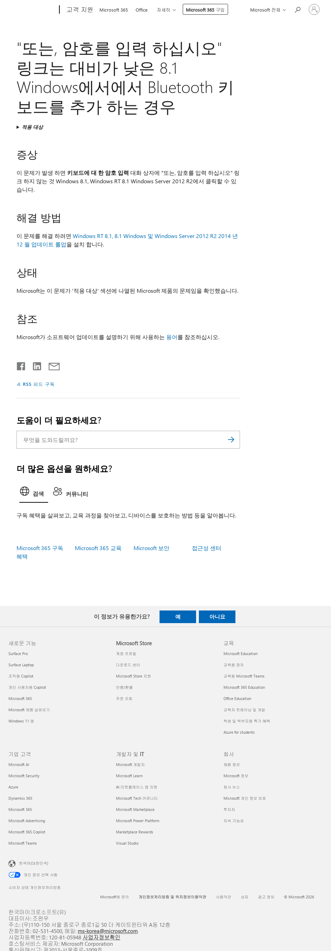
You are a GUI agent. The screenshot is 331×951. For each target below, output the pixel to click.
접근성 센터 (206, 548)
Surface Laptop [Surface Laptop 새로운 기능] (21, 664)
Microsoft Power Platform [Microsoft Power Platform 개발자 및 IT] (137, 820)
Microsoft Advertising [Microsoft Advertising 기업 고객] (26, 820)
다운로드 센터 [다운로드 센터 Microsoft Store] (128, 664)
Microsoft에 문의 (114, 896)
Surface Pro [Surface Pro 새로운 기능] (18, 653)
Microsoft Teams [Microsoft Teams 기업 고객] (22, 843)
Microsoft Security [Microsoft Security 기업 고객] (23, 775)
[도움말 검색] (297, 9)
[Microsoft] (32, 9)
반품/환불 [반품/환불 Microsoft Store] (124, 687)
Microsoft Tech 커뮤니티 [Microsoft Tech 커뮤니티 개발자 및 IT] (137, 798)
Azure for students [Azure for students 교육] (239, 732)
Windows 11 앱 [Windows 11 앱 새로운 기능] (21, 721)
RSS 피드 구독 (39, 384)
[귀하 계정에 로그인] (314, 9)
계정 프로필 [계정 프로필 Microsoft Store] (126, 653)
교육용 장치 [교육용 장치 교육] (233, 664)
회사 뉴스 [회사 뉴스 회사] (231, 787)
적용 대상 (32, 127)
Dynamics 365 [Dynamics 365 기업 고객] (20, 798)
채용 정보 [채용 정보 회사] (231, 764)
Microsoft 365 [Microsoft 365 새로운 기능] (20, 698)
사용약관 (223, 896)
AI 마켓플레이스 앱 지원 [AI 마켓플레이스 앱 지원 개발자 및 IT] (136, 787)
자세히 (163, 10)
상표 (244, 896)
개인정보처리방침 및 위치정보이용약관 (172, 896)
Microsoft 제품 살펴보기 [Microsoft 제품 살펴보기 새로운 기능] (29, 709)
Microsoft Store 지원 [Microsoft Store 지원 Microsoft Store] (133, 676)
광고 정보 (266, 896)
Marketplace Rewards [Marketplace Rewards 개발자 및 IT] (134, 831)
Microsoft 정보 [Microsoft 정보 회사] (235, 775)
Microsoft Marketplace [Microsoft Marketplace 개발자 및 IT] (135, 809)
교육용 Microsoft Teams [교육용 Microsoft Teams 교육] (244, 676)
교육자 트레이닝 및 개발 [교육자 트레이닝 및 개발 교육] (244, 709)
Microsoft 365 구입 (205, 10)
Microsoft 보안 (151, 548)
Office (142, 10)
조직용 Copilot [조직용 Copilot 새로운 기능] (20, 676)
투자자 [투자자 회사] (229, 809)
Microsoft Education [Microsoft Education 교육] (240, 653)
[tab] (33, 493)
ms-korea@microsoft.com (108, 931)
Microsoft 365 (113, 10)
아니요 (217, 616)
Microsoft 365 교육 (98, 548)
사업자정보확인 (102, 937)
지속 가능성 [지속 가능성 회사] (233, 820)
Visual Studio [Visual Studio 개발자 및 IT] (127, 843)
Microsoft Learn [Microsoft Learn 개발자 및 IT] (129, 775)
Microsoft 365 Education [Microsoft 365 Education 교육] (244, 687)
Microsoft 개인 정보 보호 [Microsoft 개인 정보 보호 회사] (244, 798)
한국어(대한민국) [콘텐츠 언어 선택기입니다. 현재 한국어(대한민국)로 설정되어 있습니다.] (33, 862)
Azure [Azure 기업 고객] (13, 787)
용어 (171, 337)
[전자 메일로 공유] (51, 364)
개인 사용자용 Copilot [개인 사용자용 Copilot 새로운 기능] (27, 687)
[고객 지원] (79, 9)
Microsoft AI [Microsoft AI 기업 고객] (18, 764)
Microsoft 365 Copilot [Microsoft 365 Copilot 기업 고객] (26, 831)
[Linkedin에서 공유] (34, 364)
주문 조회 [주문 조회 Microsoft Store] (124, 698)
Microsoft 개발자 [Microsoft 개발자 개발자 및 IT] (130, 764)
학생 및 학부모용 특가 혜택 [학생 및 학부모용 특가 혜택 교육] (246, 721)
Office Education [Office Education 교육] (237, 698)
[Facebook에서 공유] (21, 364)
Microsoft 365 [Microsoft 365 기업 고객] (20, 809)
